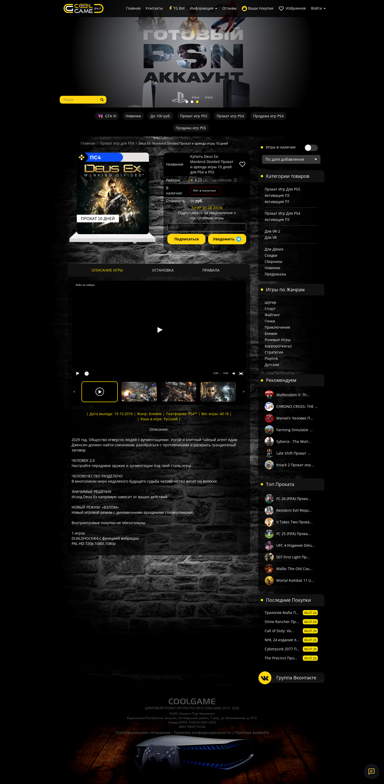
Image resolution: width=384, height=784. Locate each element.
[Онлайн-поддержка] (371, 771)
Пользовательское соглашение (142, 732)
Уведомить (227, 239)
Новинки (133, 115)
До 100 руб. (160, 115)
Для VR (271, 237)
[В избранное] (242, 164)
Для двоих (274, 249)
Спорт (270, 308)
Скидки (271, 255)
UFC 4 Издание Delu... (295, 545)
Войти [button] (318, 8)
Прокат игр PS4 (230, 115)
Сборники (273, 261)
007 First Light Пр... (293, 557)
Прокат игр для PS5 (282, 189)
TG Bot (176, 8)
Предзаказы (275, 274)
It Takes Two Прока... (294, 521)
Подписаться (186, 238)
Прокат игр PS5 (193, 115)
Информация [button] (203, 8)
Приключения (277, 327)
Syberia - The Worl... (293, 441)
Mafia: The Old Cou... (294, 568)
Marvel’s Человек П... (294, 418)
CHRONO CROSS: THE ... (297, 406)
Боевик (271, 333)
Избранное (292, 8)
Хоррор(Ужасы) (278, 345)
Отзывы (229, 8)
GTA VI (107, 115)
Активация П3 (277, 195)
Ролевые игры (278, 339)
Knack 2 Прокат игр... (295, 464)
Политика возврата (251, 732)
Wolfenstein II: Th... (293, 394)
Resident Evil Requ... (294, 510)
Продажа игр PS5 (191, 127)
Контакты (154, 8)
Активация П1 (277, 201)
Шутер (270, 302)
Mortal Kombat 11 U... (295, 580)
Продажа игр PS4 (268, 115)
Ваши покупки (257, 8)
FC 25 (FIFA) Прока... (293, 533)
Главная (133, 8)
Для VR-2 (272, 231)
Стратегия (274, 352)
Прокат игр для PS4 (117, 143)
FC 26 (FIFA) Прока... (293, 498)
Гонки (270, 321)
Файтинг (272, 314)
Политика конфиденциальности (202, 732)
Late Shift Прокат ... (293, 453)
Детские (272, 364)
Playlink (271, 358)
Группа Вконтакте (296, 677)
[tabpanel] (192, 53)
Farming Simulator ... (294, 429)
